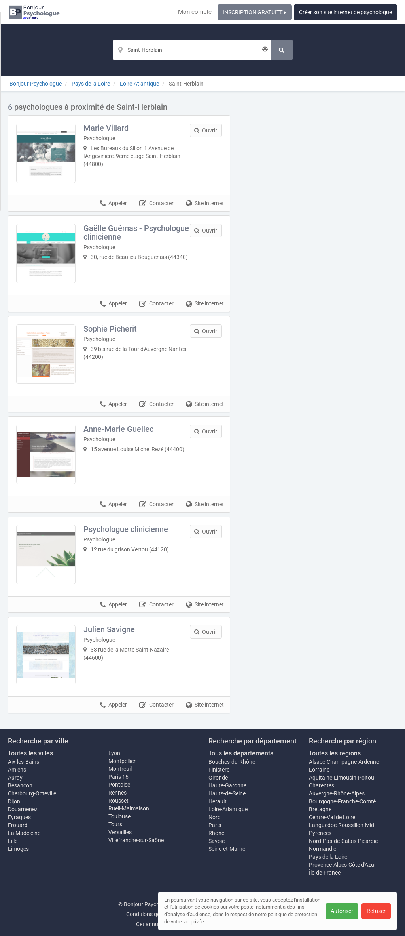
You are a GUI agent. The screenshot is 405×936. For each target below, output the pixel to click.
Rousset (118, 800)
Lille (12, 841)
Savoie (216, 841)
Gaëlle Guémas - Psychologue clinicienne (136, 232)
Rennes (117, 792)
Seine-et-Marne (226, 849)
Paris (214, 825)
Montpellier (122, 761)
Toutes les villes (30, 753)
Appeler (113, 203)
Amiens (17, 769)
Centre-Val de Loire (332, 817)
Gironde (218, 777)
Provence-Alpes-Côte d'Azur (342, 865)
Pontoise (119, 785)
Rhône (216, 833)
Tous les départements (240, 753)
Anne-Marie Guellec (118, 429)
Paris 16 (118, 777)
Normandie (322, 849)
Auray (15, 777)
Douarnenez (23, 809)
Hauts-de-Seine (227, 793)
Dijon (14, 801)
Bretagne (320, 809)
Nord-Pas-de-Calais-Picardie (343, 841)
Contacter (156, 203)
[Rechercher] (282, 50)
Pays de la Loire (328, 857)
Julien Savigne (109, 629)
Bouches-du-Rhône (231, 762)
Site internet (205, 203)
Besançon (20, 785)
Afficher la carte (319, 215)
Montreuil (120, 769)
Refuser (376, 911)
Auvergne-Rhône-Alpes (337, 793)
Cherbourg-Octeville (32, 793)
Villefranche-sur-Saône (136, 840)
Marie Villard (106, 128)
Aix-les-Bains (23, 762)
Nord (214, 817)
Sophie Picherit (110, 329)
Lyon (114, 753)
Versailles (120, 832)
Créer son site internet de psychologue (345, 12)
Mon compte (195, 11)
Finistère (218, 769)
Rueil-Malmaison (128, 808)
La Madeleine (24, 833)
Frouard (18, 825)
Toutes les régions (335, 753)
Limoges (18, 849)
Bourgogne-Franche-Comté (342, 801)
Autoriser (342, 911)
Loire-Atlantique (228, 809)
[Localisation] (192, 50)
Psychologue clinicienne (125, 529)
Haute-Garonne (227, 785)
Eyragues (19, 817)
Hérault (217, 801)
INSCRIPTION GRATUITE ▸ (255, 12)
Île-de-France (325, 872)
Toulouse (119, 816)
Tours (115, 824)
